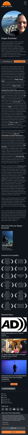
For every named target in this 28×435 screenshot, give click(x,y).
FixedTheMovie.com (8, 61)
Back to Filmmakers (8, 388)
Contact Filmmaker (19, 61)
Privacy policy (5, 422)
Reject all (13, 428)
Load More (14, 384)
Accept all (13, 432)
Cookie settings (5, 424)
